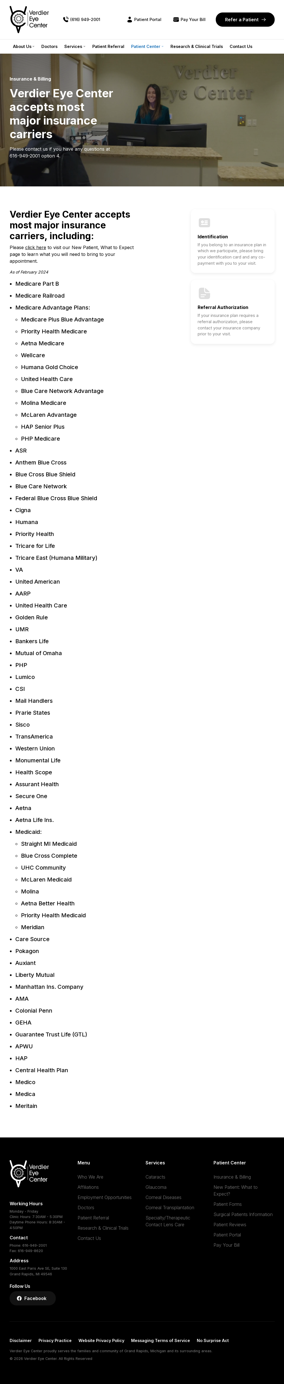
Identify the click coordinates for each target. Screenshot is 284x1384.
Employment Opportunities (105, 1197)
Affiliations (88, 1187)
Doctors (49, 46)
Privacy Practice (55, 1340)
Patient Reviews (229, 1224)
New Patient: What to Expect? (235, 1190)
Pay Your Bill (226, 1245)
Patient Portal (227, 1235)
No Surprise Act (213, 1340)
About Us (22, 46)
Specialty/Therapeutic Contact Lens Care (168, 1221)
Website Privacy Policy (101, 1340)
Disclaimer (21, 1340)
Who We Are (90, 1177)
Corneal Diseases (163, 1197)
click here (35, 247)
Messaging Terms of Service (160, 1340)
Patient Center (145, 46)
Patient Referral (108, 46)
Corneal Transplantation (170, 1207)
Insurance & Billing (232, 1177)
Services (73, 46)
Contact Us (241, 46)
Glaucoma (156, 1187)
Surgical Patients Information (243, 1214)
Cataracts (155, 1177)
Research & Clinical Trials (196, 46)
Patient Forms (227, 1204)
